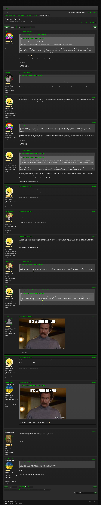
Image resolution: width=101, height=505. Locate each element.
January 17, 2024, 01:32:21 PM (25, 31)
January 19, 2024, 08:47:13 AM (25, 382)
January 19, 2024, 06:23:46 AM (25, 286)
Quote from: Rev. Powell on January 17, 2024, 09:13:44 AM (34, 34)
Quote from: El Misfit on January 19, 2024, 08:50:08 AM (34, 462)
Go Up (6, 486)
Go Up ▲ (94, 501)
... (19, 27)
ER (6, 97)
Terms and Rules (88, 501)
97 (24, 27)
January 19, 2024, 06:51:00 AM (25, 357)
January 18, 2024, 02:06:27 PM (25, 211)
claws (7, 317)
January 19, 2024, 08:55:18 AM (25, 458)
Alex (6, 32)
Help (83, 501)
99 (30, 27)
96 (21, 27)
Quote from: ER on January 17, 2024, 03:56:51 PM (32, 125)
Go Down (7, 27)
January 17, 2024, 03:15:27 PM (25, 72)
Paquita (7, 73)
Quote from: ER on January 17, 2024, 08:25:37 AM (33, 38)
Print (95, 27)
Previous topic (85, 23)
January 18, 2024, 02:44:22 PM (25, 236)
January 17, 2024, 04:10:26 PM (25, 150)
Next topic (93, 23)
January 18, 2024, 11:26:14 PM (25, 261)
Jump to (73, 492)
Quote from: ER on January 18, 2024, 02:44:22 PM (32, 264)
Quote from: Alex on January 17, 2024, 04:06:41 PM (33, 153)
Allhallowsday (9, 211)
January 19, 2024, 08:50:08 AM (25, 430)
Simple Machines (15, 501)
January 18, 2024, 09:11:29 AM (25, 186)
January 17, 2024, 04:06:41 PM (25, 122)
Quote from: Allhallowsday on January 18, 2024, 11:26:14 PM (35, 290)
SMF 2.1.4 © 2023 (8, 501)
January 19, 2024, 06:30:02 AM (25, 316)
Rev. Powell (9, 382)
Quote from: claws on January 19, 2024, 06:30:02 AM (33, 385)
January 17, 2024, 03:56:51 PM (25, 97)
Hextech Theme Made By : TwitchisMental (13, 503)
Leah (7, 431)
